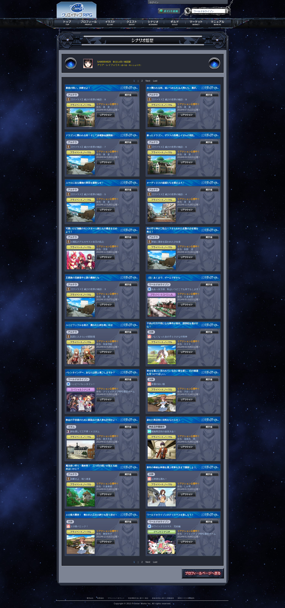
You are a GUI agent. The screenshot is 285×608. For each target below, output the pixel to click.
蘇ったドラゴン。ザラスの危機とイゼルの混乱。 (171, 135)
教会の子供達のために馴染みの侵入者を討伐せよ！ (91, 420)
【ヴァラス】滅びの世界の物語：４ (167, 194)
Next (148, 81)
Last (155, 81)
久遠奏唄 (188, 296)
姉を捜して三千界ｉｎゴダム (83, 431)
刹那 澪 (188, 249)
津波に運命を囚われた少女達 (164, 242)
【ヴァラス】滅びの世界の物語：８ (167, 99)
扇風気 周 (189, 439)
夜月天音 (107, 439)
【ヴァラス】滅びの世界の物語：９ (86, 99)
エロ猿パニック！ (77, 526)
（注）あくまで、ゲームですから (163, 277)
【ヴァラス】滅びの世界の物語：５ (86, 194)
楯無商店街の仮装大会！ (161, 431)
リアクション (105, 114)
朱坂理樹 (107, 344)
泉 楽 (106, 107)
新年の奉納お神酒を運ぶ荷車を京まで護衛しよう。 (172, 467)
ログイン (153, 2)
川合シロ (188, 391)
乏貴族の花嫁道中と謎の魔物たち (82, 277)
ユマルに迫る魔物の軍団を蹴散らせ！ (85, 183)
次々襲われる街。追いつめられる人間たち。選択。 (172, 88)
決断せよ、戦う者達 (78, 479)
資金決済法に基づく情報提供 (163, 598)
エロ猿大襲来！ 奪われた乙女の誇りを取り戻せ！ (91, 515)
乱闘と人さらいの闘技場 (80, 336)
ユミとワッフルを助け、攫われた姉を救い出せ (89, 325)
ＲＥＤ (187, 344)
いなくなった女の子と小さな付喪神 (167, 336)
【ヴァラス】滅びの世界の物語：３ (86, 289)
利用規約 (100, 598)
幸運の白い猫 (156, 384)
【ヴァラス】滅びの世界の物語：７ (86, 147)
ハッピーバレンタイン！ (80, 384)
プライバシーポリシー (116, 598)
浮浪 (105, 249)
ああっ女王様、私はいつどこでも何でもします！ (174, 289)
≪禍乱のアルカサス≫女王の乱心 (85, 242)
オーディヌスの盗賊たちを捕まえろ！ (166, 183)
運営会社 (90, 598)
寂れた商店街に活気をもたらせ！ (163, 420)
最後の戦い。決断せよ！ (78, 88)
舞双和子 (107, 534)
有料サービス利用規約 (186, 598)
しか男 (187, 486)
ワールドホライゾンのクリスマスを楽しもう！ (170, 515)
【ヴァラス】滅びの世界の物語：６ (167, 147)
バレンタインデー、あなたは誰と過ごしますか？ (90, 372)
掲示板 (128, 95)
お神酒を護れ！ (157, 479)
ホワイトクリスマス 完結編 (164, 526)
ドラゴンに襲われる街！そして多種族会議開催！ (90, 135)
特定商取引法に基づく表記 (138, 598)
